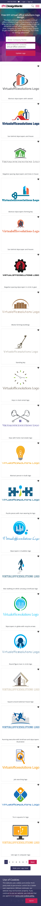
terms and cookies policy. (25, 896)
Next (33, 862)
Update (20, 53)
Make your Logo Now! (20, 868)
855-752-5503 (12, 2)
